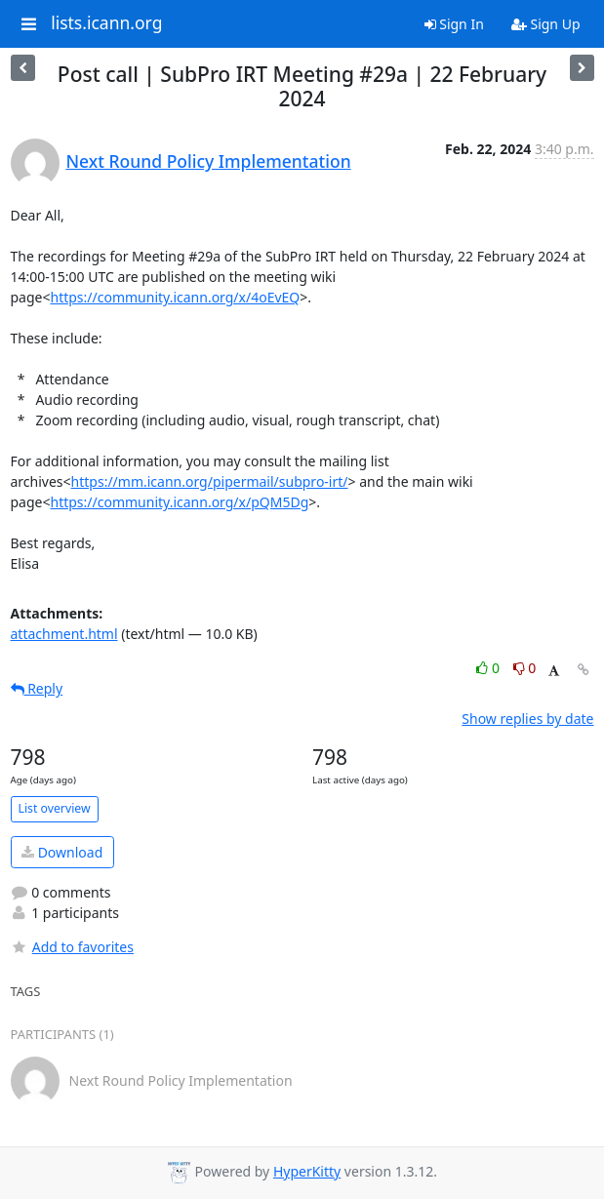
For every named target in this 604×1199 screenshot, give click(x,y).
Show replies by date (527, 718)
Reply (37, 688)
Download (61, 852)
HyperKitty (307, 1171)
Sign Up (546, 24)
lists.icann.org (106, 23)
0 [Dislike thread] (525, 668)
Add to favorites (72, 947)
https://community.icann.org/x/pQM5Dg (179, 502)
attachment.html (64, 633)
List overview (55, 808)
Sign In (454, 24)
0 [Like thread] (489, 668)
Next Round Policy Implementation (208, 161)
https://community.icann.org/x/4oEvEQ (175, 297)
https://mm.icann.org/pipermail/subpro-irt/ (209, 481)
